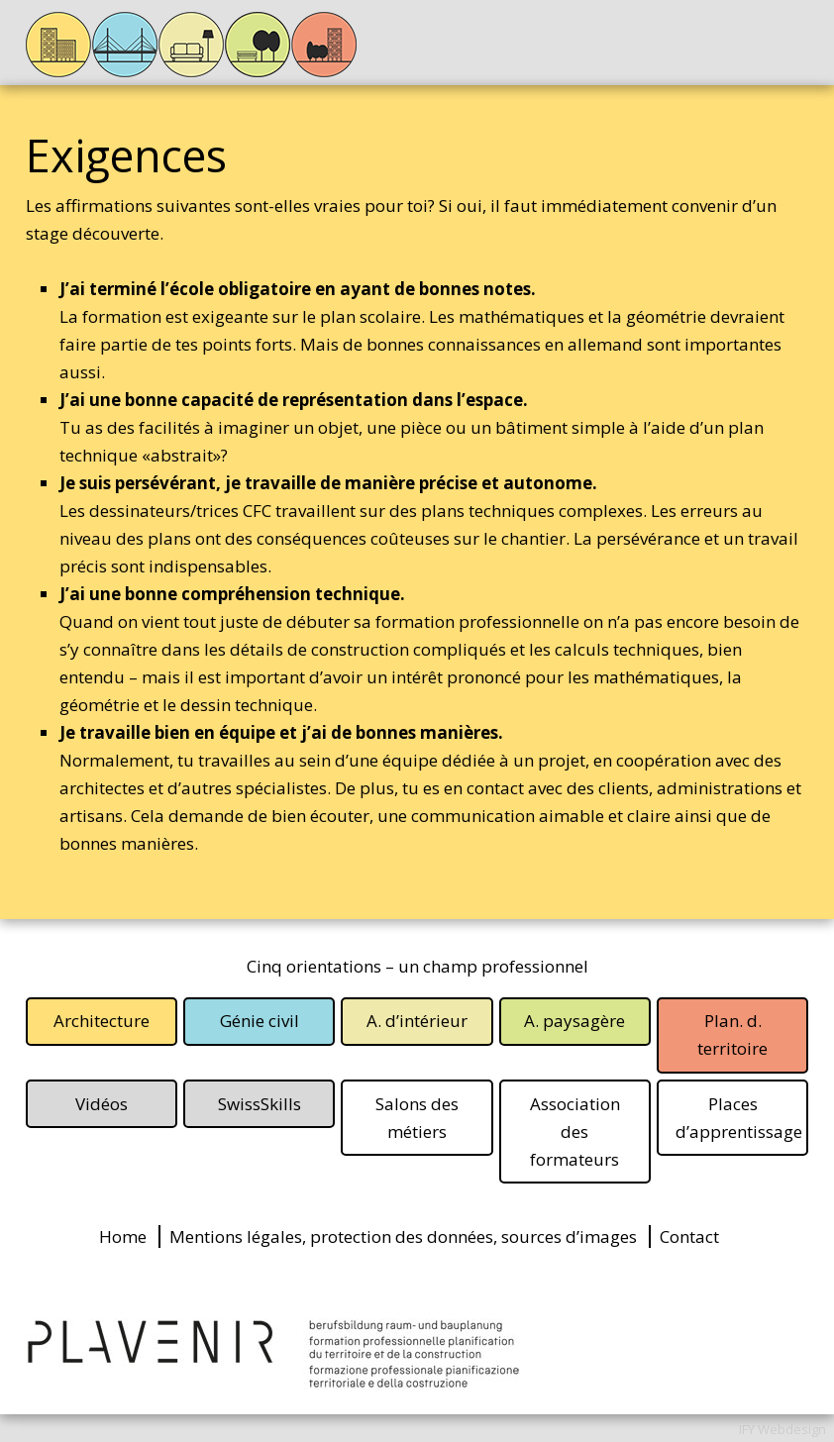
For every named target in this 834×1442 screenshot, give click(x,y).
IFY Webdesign (782, 1429)
